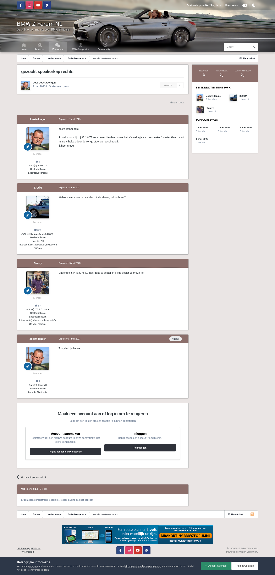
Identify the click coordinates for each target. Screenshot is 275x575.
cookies (33, 566)
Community (104, 49)
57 (38, 305)
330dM (38, 187)
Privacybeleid (27, 551)
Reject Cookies (245, 565)
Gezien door (177, 102)
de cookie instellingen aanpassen (143, 566)
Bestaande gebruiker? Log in (204, 5)
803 (38, 230)
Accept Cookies (216, 565)
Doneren (39, 49)
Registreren (231, 5)
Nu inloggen (140, 447)
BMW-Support (79, 49)
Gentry (38, 263)
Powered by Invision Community (242, 551)
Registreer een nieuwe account (65, 451)
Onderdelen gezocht (60, 86)
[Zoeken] (229, 47)
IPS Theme (22, 548)
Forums (56, 49)
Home (24, 49)
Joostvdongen (47, 82)
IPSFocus (35, 548)
